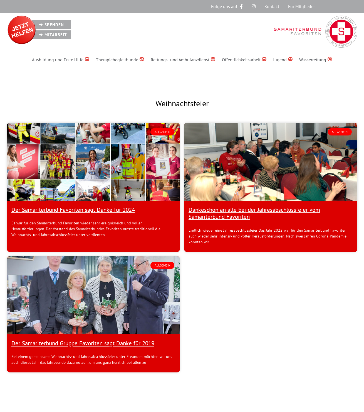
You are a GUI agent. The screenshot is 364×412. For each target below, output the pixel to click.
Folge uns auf (227, 6)
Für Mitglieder (301, 6)
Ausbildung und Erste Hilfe (60, 59)
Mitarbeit (55, 34)
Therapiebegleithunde (120, 59)
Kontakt (271, 6)
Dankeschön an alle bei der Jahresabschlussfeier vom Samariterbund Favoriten (254, 213)
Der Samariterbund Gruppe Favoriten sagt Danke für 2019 (82, 343)
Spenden (54, 24)
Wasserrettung (315, 59)
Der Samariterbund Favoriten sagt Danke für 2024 (73, 210)
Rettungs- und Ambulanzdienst (183, 59)
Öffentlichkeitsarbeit (244, 59)
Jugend (283, 59)
